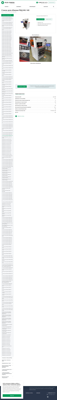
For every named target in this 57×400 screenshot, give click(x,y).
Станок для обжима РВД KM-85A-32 (7, 120)
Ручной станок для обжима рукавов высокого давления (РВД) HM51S (6, 313)
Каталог (7, 6)
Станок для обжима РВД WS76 (7, 283)
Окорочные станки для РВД (6, 360)
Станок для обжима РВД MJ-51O (7, 308)
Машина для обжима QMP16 (6, 47)
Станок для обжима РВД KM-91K (7, 78)
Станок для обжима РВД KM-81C (7, 132)
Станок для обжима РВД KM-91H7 (6, 103)
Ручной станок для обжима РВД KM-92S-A (7, 93)
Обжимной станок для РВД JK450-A (6, 213)
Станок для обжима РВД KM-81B (7, 126)
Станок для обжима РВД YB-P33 (7, 155)
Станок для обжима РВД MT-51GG (6, 288)
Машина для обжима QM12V (6, 50)
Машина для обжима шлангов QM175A (7, 58)
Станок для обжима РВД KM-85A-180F (7, 118)
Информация (33, 6)
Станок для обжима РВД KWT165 (7, 302)
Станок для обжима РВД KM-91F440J (6, 73)
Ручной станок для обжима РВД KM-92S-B (7, 89)
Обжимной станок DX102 (6, 341)
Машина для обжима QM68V (6, 39)
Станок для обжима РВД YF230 (7, 134)
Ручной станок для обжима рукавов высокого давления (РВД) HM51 (6, 316)
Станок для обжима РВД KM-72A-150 (7, 66)
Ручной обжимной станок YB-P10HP (7, 137)
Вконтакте (47, 396)
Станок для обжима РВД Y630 (7, 241)
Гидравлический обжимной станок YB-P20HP (6, 170)
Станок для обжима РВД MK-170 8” (7, 272)
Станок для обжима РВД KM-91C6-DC (6, 87)
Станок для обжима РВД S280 (7, 182)
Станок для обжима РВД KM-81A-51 (7, 131)
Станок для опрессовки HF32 (6, 326)
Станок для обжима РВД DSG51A (7, 267)
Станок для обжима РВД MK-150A (6, 247)
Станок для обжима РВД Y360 (7, 240)
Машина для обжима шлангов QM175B (7, 56)
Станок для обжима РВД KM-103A (6, 63)
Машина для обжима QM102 (6, 35)
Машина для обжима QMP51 (6, 51)
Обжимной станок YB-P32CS (6, 139)
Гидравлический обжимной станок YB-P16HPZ (6, 177)
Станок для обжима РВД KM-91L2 (6, 98)
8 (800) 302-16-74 (42, 2)
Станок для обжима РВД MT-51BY (6, 285)
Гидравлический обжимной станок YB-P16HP (6, 179)
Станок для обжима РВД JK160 (7, 220)
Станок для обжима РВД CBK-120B (7, 269)
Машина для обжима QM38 (6, 40)
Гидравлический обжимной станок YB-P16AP (6, 175)
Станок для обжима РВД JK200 (7, 218)
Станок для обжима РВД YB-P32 (7, 162)
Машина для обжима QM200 (6, 32)
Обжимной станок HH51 (6, 348)
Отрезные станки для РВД (7, 357)
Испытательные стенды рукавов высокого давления (6, 366)
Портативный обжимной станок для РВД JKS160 (7, 223)
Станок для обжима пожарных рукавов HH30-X (7, 325)
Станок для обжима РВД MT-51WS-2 (6, 294)
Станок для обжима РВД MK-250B (6, 254)
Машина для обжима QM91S (6, 36)
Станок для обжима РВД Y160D (7, 255)
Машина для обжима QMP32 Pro (7, 53)
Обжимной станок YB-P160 (6, 147)
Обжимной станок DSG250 (6, 355)
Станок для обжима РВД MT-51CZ (6, 29)
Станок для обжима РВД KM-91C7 (6, 109)
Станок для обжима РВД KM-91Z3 (6, 114)
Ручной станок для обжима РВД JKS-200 (7, 260)
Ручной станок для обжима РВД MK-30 (7, 298)
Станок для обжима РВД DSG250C (6, 188)
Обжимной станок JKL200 (6, 204)
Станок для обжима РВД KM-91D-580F (6, 70)
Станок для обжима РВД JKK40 (7, 198)
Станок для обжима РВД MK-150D (6, 245)
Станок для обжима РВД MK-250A (6, 252)
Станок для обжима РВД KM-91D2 (6, 82)
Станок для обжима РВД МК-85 (7, 185)
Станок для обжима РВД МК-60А (7, 181)
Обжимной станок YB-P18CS (6, 143)
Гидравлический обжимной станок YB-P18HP (6, 173)
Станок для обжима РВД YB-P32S (7, 159)
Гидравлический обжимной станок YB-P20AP (6, 168)
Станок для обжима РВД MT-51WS (6, 20)
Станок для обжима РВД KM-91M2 (6, 96)
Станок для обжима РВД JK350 (7, 217)
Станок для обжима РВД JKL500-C (7, 200)
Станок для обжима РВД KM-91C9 (6, 105)
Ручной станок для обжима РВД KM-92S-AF (7, 91)
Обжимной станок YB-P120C (6, 150)
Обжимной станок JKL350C (6, 203)
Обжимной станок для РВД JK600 (6, 206)
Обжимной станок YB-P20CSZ (7, 140)
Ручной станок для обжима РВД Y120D (7, 257)
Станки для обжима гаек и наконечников (7, 370)
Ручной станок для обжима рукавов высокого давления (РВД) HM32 (6, 322)
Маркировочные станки (6, 363)
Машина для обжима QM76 (6, 33)
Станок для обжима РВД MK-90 (7, 23)
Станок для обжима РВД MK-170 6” (7, 274)
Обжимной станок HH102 (6, 336)
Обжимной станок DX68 (6, 344)
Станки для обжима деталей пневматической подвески (7, 373)
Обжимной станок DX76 (6, 343)
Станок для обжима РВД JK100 (7, 221)
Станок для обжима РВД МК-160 (7, 135)
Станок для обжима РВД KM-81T (7, 76)
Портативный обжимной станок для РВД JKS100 (7, 225)
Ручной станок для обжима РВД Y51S (7, 236)
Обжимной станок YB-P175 (6, 144)
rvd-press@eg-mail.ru (51, 394)
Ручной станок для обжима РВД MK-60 (7, 25)
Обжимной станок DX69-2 (6, 349)
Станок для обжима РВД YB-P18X (7, 166)
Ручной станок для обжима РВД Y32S (7, 262)
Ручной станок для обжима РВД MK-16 (7, 300)
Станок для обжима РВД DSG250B (6, 191)
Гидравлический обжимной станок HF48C (6, 331)
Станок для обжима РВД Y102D (7, 231)
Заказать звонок (51, 2)
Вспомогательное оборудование (5, 377)
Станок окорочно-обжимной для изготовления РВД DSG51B (7, 266)
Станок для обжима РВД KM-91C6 (6, 112)
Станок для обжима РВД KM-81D (7, 125)
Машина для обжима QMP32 (6, 54)
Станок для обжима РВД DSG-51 (7, 277)
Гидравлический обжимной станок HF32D (6, 333)
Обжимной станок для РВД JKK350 (6, 215)
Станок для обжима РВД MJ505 (7, 278)
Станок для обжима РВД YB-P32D (6, 157)
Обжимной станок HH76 (6, 337)
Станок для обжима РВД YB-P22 (7, 163)
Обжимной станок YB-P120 (6, 151)
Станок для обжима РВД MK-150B (6, 249)
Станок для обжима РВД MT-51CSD (6, 228)
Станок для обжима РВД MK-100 (7, 22)
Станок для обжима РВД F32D (7, 229)
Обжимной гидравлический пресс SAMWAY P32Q (6, 282)
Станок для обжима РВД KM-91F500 (6, 80)
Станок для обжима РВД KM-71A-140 (7, 68)
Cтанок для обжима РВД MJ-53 (7, 17)
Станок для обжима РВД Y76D (7, 232)
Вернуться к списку (19, 116)
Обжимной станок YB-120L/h (6, 154)
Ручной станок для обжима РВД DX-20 (7, 306)
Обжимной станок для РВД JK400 (6, 211)
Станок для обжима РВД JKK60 (7, 195)
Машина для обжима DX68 (6, 43)
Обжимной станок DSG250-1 (6, 352)
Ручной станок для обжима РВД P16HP (7, 310)
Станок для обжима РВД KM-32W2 (6, 100)
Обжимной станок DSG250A (6, 353)
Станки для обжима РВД (6, 15)
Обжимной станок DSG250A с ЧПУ (7, 346)
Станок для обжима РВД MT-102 (7, 296)
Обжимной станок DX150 (6, 340)
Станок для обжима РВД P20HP (7, 194)
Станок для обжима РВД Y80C (7, 237)
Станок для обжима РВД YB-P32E (7, 160)
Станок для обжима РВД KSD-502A (7, 304)
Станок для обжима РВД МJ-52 (7, 27)
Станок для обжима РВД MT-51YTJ (6, 290)
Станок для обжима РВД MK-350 (7, 18)
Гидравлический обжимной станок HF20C (6, 328)
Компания (18, 6)
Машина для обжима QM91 (6, 46)
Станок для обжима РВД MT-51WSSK (6, 292)
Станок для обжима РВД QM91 (7, 60)
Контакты (46, 6)
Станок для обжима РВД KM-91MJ (6, 75)
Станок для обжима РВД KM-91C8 (6, 107)
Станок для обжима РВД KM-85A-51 (7, 122)
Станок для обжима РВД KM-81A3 (6, 128)
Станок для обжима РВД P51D (7, 192)
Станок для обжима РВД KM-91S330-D (6, 84)
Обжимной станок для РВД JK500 (6, 209)
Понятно (12, 395)
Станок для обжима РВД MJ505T (7, 275)
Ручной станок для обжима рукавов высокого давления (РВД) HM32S (6, 319)
